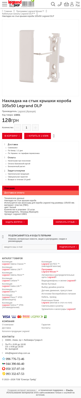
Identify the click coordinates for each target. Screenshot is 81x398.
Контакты (46, 328)
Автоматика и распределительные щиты (58, 276)
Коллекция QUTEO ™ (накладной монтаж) (51, 264)
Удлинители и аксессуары (59, 309)
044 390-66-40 (15, 363)
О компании (8, 325)
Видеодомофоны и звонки (59, 281)
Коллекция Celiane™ (10, 279)
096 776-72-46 (15, 359)
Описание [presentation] (9, 188)
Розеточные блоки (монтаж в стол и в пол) (57, 301)
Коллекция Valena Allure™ (13, 274)
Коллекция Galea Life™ (12, 285)
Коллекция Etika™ (9, 290)
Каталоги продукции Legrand (15, 331)
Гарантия (46, 325)
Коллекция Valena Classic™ (14, 263)
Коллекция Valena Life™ (12, 268)
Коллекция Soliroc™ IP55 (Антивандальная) (12, 305)
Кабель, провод (49, 297)
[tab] (40, 188)
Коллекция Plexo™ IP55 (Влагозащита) (12, 297)
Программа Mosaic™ (50, 270)
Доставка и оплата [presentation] (14, 192)
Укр (78, 2)
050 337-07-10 (15, 368)
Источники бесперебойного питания (59, 294)
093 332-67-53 (15, 374)
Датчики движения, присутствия (57, 290)
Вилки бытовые (49, 284)
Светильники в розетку (52, 306)
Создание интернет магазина (21, 390)
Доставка (6, 328)
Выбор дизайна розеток (53, 287)
